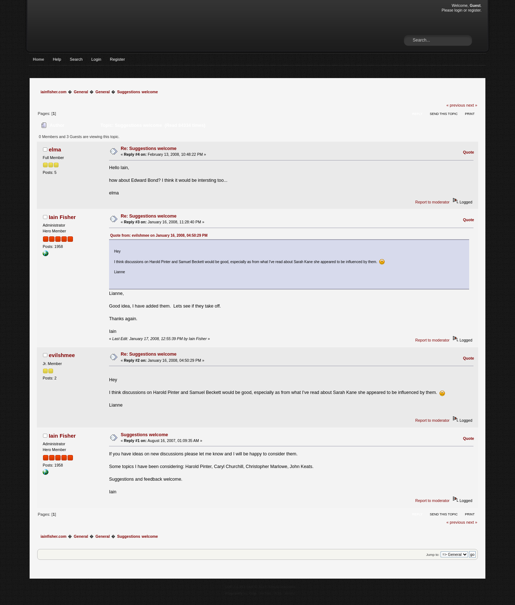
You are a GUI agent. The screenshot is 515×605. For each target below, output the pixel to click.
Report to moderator (432, 202)
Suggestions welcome (144, 434)
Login (96, 59)
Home (38, 59)
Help (57, 59)
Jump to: (433, 555)
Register (117, 59)
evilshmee (62, 355)
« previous (455, 105)
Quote (468, 152)
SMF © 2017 (256, 587)
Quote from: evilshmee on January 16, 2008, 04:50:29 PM (159, 235)
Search (76, 59)
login (458, 10)
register (474, 10)
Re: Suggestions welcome (149, 148)
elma (55, 149)
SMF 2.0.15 (234, 587)
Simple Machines (282, 587)
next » (471, 105)
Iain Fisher (62, 217)
